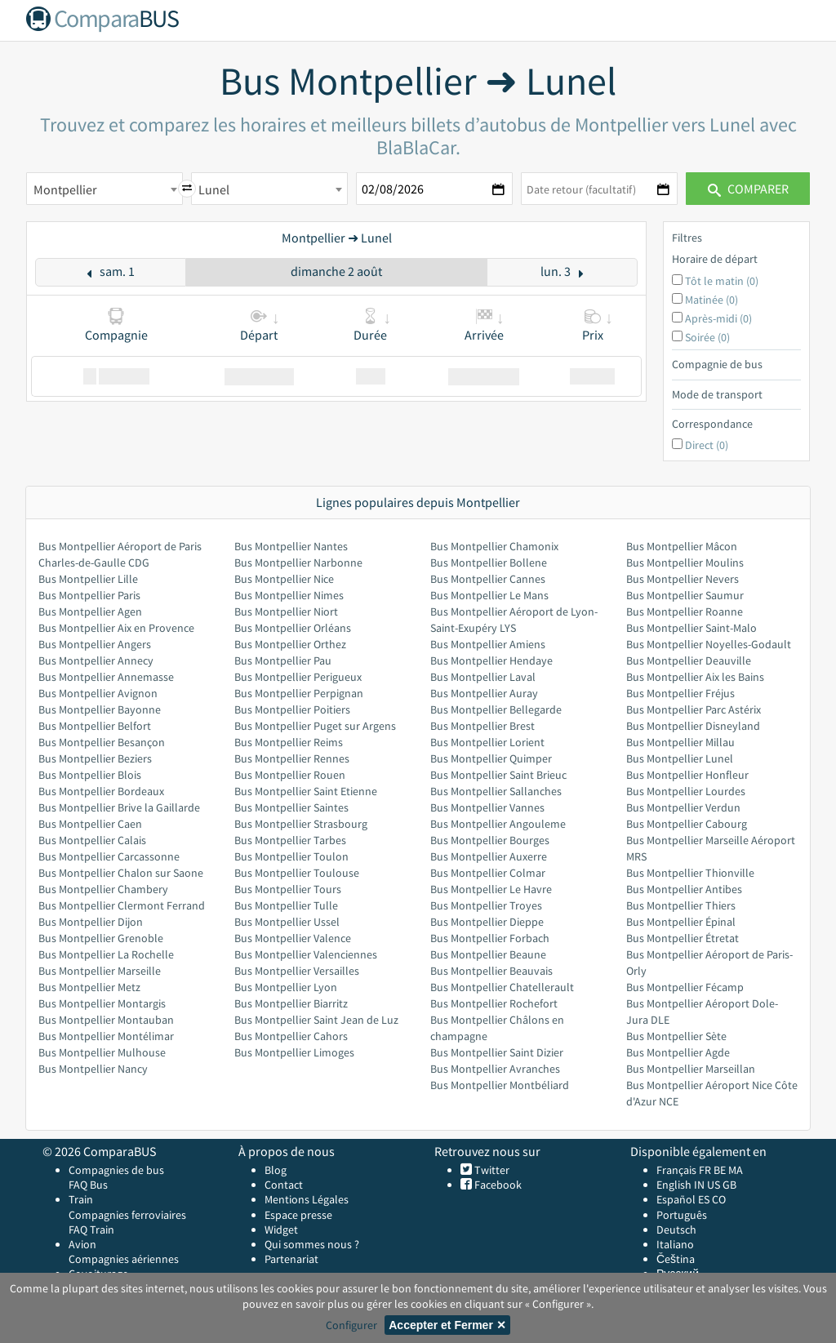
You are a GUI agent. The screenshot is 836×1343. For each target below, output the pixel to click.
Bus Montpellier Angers (94, 644)
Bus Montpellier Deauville (688, 660)
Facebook (497, 1184)
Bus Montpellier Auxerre (488, 856)
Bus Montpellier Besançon (101, 742)
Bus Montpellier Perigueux (298, 676)
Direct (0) (706, 445)
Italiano (675, 1244)
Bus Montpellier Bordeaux (101, 791)
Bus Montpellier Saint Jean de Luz (316, 1019)
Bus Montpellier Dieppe (487, 921)
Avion (82, 1244)
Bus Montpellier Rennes (291, 758)
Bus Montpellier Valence (292, 938)
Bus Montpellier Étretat (682, 938)
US (713, 1184)
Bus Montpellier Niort (286, 611)
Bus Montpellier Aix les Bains (695, 676)
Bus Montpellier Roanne (684, 611)
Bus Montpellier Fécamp (685, 987)
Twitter (490, 1170)
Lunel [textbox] (213, 189)
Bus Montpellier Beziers (95, 758)
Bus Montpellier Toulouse (296, 872)
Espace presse (298, 1214)
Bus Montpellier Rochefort (494, 1003)
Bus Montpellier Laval (483, 676)
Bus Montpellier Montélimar (106, 1036)
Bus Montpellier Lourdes (685, 791)
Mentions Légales (307, 1199)
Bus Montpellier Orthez (290, 644)
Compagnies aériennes (124, 1259)
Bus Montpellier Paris (89, 595)
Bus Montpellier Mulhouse (102, 1052)
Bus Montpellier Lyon (285, 987)
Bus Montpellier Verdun (683, 807)
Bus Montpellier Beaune (488, 954)
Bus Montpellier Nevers (682, 578)
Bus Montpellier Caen (90, 823)
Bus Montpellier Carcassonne (109, 856)
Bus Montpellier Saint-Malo (691, 627)
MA (735, 1170)
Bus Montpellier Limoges (294, 1052)
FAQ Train (91, 1229)
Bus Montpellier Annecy (95, 660)
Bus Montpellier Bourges (489, 840)
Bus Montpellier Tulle (286, 905)
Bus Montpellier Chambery (103, 889)
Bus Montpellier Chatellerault (502, 987)
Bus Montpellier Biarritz (291, 1003)
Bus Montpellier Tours (287, 889)
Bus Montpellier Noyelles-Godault (708, 644)
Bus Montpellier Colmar (487, 872)
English (673, 1184)
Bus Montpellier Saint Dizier (496, 1052)
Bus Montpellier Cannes (487, 578)
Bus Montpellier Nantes (291, 546)
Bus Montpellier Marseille (99, 970)
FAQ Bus (88, 1184)
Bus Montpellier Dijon (90, 921)
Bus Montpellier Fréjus (680, 693)
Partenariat (291, 1259)
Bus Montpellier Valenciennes (305, 954)
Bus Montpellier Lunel (679, 758)
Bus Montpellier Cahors (291, 1036)
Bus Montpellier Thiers (681, 905)
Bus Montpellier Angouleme (498, 823)
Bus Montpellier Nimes (289, 595)
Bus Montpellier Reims (288, 742)
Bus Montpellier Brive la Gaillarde (119, 807)
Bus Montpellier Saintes (291, 807)
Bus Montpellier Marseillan (690, 1068)
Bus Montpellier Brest (482, 725)
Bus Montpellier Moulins (685, 562)
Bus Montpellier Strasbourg (300, 823)
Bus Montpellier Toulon (291, 856)
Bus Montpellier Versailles (296, 970)
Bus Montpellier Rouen (289, 774)
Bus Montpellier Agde (678, 1052)
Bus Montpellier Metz (89, 987)
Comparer (748, 188)
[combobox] (104, 188)
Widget (281, 1229)
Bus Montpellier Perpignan (298, 693)
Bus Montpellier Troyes (486, 905)
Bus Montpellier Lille (88, 578)
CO (719, 1199)
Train (81, 1199)
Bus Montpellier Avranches (495, 1068)
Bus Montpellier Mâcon (681, 546)
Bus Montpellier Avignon (98, 693)
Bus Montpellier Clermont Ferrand (121, 905)
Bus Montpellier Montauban (106, 1019)
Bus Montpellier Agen (90, 611)
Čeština (675, 1259)
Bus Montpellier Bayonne (99, 709)
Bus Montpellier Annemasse (106, 676)
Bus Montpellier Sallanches (496, 791)
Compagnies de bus (116, 1170)
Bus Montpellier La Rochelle (106, 954)
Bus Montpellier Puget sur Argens (315, 725)
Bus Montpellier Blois (89, 774)
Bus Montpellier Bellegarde (496, 709)
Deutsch (676, 1229)
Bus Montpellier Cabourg (686, 823)
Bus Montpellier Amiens (487, 644)
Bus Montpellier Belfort (94, 725)
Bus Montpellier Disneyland (693, 725)
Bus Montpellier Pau (282, 660)
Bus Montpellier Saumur (685, 595)
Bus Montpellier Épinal (681, 921)
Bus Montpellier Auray (484, 693)
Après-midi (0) (718, 318)
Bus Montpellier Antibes (684, 889)
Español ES (684, 1199)
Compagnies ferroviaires (127, 1214)
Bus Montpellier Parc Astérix (693, 709)
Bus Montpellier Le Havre (491, 889)
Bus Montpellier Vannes (487, 807)
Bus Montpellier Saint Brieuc (498, 774)
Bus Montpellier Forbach (489, 938)
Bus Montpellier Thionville (690, 872)
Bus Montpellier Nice (284, 578)
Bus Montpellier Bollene (488, 562)
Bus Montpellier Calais (92, 840)
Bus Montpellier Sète (676, 1036)
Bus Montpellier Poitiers (292, 709)
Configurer (351, 1325)
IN (699, 1184)
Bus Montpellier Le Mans (489, 595)
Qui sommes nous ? (312, 1244)
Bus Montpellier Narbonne (298, 562)
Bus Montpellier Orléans (292, 627)
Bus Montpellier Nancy (93, 1068)
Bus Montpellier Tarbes (290, 840)
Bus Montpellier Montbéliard (499, 1085)
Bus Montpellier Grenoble (100, 938)
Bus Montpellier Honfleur (687, 774)
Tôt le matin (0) (721, 280)
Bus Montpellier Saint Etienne (305, 791)
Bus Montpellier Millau (680, 742)
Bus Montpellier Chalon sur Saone (120, 872)
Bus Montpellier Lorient (487, 742)
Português (681, 1214)
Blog (276, 1170)
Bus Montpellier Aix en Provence (116, 627)
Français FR (683, 1170)
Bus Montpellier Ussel (287, 921)
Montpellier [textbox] (65, 189)
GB (729, 1184)
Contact (284, 1184)
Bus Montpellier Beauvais (491, 970)
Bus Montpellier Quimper (491, 758)
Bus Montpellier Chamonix (494, 546)
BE (720, 1170)
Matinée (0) (711, 299)
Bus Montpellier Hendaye (491, 660)
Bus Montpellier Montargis (102, 1003)
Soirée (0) (707, 337)
